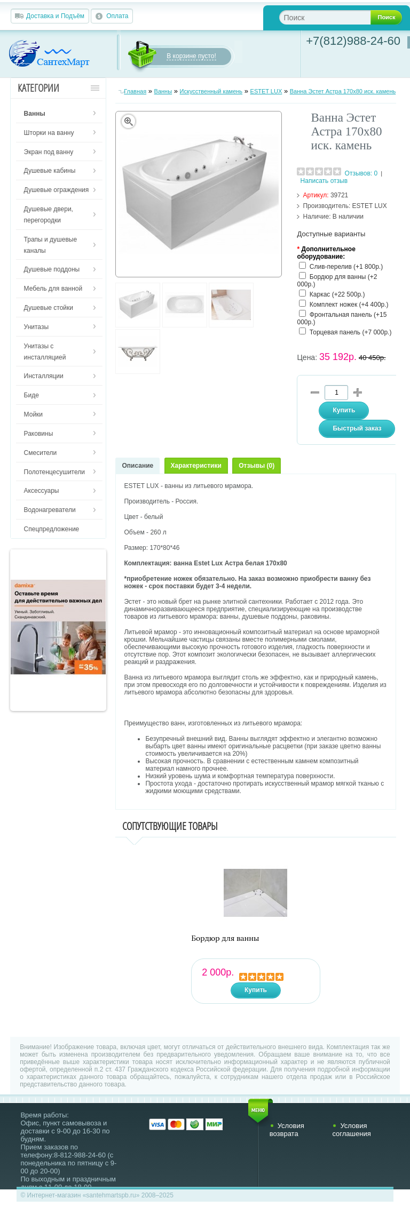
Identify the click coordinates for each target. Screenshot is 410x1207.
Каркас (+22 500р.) (337, 294)
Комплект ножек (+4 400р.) (349, 304)
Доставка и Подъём (55, 16)
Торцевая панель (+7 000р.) (351, 332)
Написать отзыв (324, 181)
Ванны (163, 91)
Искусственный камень (211, 91)
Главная (135, 91)
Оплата (117, 16)
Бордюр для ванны (225, 938)
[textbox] (333, 17)
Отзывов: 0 (361, 173)
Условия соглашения (351, 1130)
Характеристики (196, 465)
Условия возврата (287, 1130)
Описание (137, 465)
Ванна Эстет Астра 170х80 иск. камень (343, 91)
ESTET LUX (266, 91)
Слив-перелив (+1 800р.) (346, 266)
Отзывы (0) (256, 465)
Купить (256, 990)
